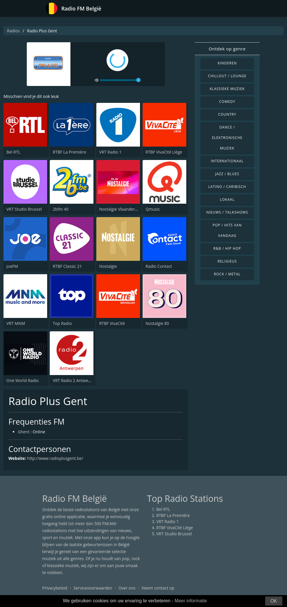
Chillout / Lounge (227, 75)
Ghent (23, 431)
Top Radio (62, 323)
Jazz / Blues (227, 173)
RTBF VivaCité (112, 323)
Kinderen (227, 63)
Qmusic (153, 209)
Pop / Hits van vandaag (227, 230)
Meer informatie (191, 600)
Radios (13, 31)
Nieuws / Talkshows (227, 212)
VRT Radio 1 (110, 152)
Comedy (227, 101)
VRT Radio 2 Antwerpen (75, 380)
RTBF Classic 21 (67, 266)
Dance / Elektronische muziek (227, 138)
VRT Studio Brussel (24, 209)
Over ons (127, 588)
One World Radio (22, 380)
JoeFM (12, 266)
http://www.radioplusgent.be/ (55, 458)
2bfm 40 (60, 209)
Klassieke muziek (227, 88)
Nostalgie (108, 266)
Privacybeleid (54, 588)
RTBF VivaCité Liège (164, 152)
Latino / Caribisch (227, 186)
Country (227, 114)
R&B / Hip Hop (227, 248)
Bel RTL (13, 152)
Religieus (227, 261)
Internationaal (227, 161)
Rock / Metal (227, 274)
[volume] (120, 80)
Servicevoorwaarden (92, 588)
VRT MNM (15, 323)
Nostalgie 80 (157, 323)
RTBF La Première (69, 152)
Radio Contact (159, 266)
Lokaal (227, 199)
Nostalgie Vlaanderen (119, 209)
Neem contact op (158, 588)
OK (273, 601)
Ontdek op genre (227, 49)
